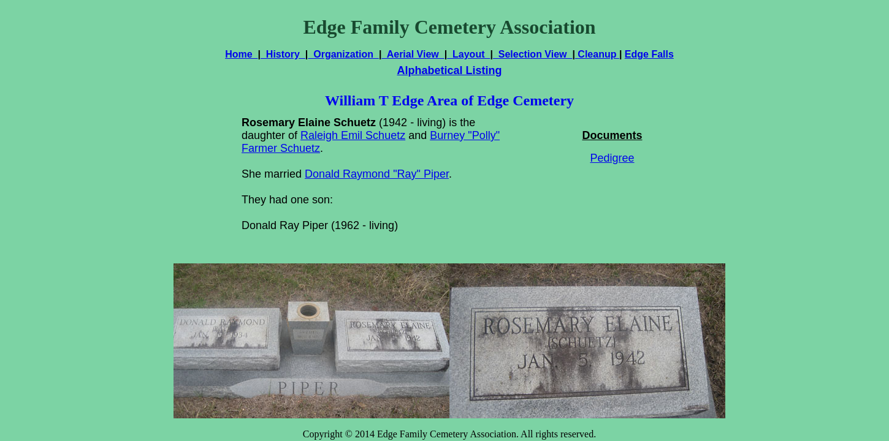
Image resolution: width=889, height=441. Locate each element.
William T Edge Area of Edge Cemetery (449, 100)
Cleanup (597, 54)
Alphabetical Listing (449, 70)
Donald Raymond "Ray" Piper (377, 174)
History (283, 54)
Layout (468, 54)
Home (241, 54)
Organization (343, 54)
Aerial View (412, 54)
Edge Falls (649, 54)
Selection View (533, 54)
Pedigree (612, 158)
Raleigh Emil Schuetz (352, 135)
